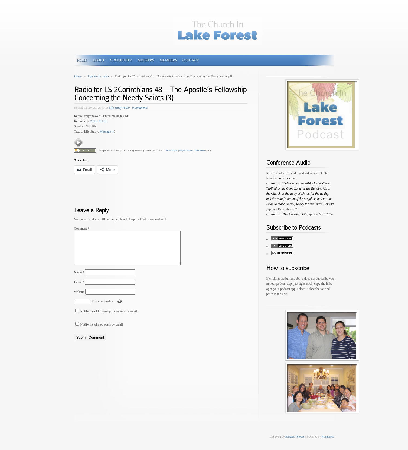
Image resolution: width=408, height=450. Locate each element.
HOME (82, 60)
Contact (190, 60)
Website (79, 298)
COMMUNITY (121, 60)
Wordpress (328, 436)
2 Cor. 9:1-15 (98, 121)
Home (78, 76)
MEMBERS (168, 60)
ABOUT (99, 60)
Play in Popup (186, 150)
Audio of (300, 193)
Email (79, 288)
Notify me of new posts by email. (102, 331)
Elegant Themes (295, 436)
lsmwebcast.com (284, 178)
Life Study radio (98, 76)
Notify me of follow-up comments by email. (109, 318)
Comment (81, 228)
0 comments (140, 108)
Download (200, 150)
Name (79, 279)
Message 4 (106, 131)
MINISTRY (146, 60)
